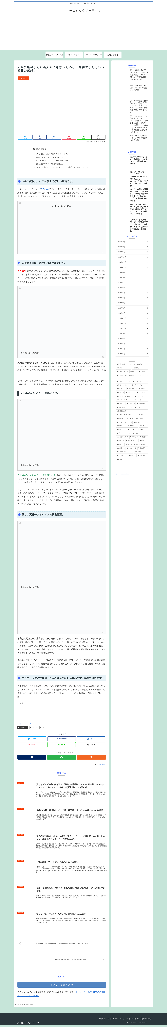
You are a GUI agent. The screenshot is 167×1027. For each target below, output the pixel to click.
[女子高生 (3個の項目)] (143, 371)
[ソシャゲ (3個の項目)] (123, 381)
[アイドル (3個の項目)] (141, 385)
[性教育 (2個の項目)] (132, 426)
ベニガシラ (34, 729)
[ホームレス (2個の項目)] (140, 422)
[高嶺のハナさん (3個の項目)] (125, 385)
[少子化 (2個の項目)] (141, 407)
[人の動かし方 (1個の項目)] (122, 437)
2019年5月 (133, 354)
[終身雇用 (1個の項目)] (141, 451)
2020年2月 (133, 308)
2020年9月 (133, 272)
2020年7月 (133, 282)
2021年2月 (133, 246)
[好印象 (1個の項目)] (132, 459)
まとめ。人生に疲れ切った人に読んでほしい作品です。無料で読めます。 (63, 168)
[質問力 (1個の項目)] (134, 437)
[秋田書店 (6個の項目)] (140, 368)
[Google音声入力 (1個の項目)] (140, 444)
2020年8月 (133, 277)
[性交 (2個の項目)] (121, 429)
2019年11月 (133, 323)
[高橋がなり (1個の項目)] (132, 440)
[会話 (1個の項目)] (120, 444)
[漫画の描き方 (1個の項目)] (124, 451)
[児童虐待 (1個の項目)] (142, 455)
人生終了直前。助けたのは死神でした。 (49, 158)
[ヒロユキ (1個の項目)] (131, 448)
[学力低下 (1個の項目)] (140, 433)
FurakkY (46, 191)
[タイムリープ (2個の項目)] (124, 422)
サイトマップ (116, 1020)
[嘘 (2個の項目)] (143, 400)
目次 (36, 149)
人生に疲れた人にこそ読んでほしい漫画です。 (52, 154)
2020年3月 (133, 303)
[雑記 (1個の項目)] (128, 444)
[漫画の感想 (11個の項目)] (124, 364)
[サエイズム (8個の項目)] (140, 364)
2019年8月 (133, 338)
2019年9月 (133, 333)
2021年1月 (133, 252)
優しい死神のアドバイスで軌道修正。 (49, 165)
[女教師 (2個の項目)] (121, 426)
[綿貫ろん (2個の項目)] (122, 418)
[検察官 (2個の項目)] (120, 403)
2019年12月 (133, 318)
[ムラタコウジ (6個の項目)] (122, 371)
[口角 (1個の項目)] (120, 440)
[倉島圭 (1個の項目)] (120, 448)
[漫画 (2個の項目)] (120, 396)
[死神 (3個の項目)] (120, 392)
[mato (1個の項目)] (143, 440)
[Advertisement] (83, 33)
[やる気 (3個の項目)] (121, 388)
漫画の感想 (23, 729)
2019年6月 (133, 348)
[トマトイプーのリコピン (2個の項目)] (127, 415)
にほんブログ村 (24, 725)
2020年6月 (133, 287)
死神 (42, 729)
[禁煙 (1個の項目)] (132, 455)
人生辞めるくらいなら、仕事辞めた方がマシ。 (54, 161)
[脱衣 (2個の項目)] (143, 415)
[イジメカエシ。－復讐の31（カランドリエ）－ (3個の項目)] (132, 376)
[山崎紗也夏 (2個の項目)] (142, 403)
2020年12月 (133, 257)
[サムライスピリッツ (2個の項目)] (126, 400)
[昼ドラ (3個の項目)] (143, 388)
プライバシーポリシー (131, 1020)
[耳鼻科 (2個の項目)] (128, 396)
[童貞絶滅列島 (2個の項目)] (132, 411)
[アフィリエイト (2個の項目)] (141, 396)
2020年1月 (133, 313)
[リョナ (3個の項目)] (130, 392)
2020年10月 (133, 267)
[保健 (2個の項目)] (143, 426)
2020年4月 (133, 297)
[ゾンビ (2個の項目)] (123, 433)
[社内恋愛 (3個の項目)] (132, 388)
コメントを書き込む (61, 986)
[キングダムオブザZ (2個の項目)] (138, 418)
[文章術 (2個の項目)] (131, 403)
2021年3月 (133, 241)
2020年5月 (133, 292)
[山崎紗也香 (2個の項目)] (124, 407)
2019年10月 (133, 328)
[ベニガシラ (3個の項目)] (142, 392)
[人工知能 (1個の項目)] (121, 455)
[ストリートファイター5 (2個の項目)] (137, 429)
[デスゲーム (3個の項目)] (140, 381)
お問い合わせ (146, 1020)
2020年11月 (133, 262)
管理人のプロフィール (102, 1020)
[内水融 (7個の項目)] (123, 368)
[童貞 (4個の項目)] (133, 371)
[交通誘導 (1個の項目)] (142, 448)
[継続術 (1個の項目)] (143, 437)
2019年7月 (133, 343)
